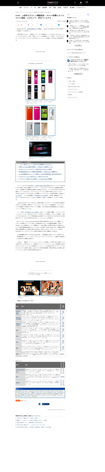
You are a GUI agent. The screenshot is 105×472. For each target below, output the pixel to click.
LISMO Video (39, 393)
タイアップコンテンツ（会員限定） (76, 92)
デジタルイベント (81, 7)
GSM (62, 393)
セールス (26, 7)
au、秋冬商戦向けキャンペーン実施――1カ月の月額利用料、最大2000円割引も (40, 174)
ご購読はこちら (78, 73)
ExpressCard (38, 394)
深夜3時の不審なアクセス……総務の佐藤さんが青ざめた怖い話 (29, 422)
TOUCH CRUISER (30, 394)
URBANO (18, 382)
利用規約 (70, 94)
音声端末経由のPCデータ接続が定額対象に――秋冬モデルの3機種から (38, 171)
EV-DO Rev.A (20, 396)
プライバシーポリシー (73, 97)
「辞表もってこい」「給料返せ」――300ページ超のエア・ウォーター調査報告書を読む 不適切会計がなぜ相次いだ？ (79, 27)
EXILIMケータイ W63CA (41, 195)
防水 (45, 393)
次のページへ (45, 404)
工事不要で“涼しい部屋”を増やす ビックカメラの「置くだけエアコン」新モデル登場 (79, 32)
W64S (17, 342)
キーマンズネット (36, 415)
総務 (39, 7)
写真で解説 (63, 312)
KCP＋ (55, 392)
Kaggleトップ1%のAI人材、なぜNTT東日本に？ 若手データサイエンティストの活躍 (79, 42)
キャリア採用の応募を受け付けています (77, 52)
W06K (17, 353)
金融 (54, 7)
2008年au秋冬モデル (32, 29)
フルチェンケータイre (20, 369)
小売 (50, 7)
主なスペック (23, 400)
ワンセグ (28, 392)
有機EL (33, 392)
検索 (88, 15)
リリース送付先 (71, 83)
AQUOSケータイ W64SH (31, 212)
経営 (20, 7)
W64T (17, 376)
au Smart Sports (50, 393)
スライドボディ (28, 396)
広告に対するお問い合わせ (74, 86)
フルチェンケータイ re (46, 394)
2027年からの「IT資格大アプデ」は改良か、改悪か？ (27, 418)
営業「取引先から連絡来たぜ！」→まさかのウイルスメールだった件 (31, 424)
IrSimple (54, 394)
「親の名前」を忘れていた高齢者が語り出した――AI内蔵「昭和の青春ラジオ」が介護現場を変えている (79, 37)
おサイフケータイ (40, 392)
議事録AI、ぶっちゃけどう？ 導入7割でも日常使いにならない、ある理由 (32, 420)
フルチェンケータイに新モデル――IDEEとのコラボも (33, 176)
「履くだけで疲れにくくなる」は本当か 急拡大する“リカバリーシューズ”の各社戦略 (79, 22)
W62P (17, 348)
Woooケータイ (27, 393)
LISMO (33, 393)
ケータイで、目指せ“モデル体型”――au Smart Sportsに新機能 (35, 179)
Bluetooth (50, 392)
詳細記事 (62, 353)
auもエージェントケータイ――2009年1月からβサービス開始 (35, 169)
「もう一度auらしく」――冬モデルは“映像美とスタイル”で (35, 164)
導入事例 (72, 7)
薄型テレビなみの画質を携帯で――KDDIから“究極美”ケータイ (36, 167)
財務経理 (44, 7)
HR (35, 7)
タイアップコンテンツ (73, 89)
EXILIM (20, 393)
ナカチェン (60, 394)
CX (31, 7)
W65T (44, 197)
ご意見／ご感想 (71, 81)
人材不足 (65, 7)
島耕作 (23, 394)
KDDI (19, 394)
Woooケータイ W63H (33, 390)
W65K (17, 336)
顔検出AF (57, 393)
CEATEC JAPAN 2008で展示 (42, 185)
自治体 (59, 7)
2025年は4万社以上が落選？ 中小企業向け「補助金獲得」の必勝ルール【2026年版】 (34, 427)
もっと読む (78, 45)
